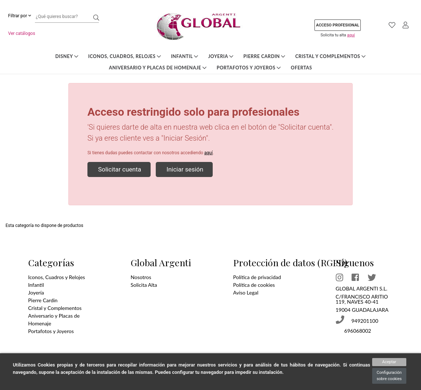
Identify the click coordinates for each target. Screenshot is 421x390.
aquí (351, 35)
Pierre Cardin (264, 56)
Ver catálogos (21, 33)
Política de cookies (254, 285)
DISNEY (67, 56)
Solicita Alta (144, 285)
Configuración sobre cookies (389, 375)
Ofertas (301, 68)
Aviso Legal (246, 292)
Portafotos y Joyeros (249, 68)
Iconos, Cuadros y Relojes (56, 277)
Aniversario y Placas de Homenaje (158, 68)
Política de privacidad (257, 277)
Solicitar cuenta (119, 169)
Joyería (36, 292)
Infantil (184, 56)
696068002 (357, 331)
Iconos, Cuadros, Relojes (124, 56)
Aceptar (389, 362)
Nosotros (141, 277)
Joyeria (221, 56)
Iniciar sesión (184, 169)
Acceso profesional (337, 25)
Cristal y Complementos (330, 56)
